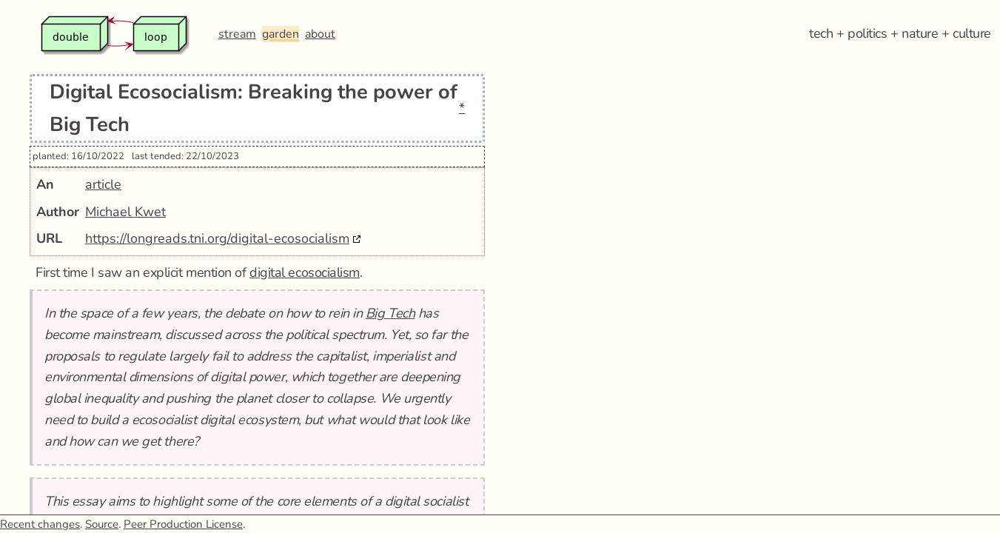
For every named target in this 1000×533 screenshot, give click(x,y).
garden (280, 34)
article (103, 184)
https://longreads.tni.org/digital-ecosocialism (217, 238)
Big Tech (390, 313)
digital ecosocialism (304, 272)
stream (237, 34)
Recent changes (40, 524)
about (320, 34)
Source (101, 524)
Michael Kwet (125, 212)
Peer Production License (183, 524)
